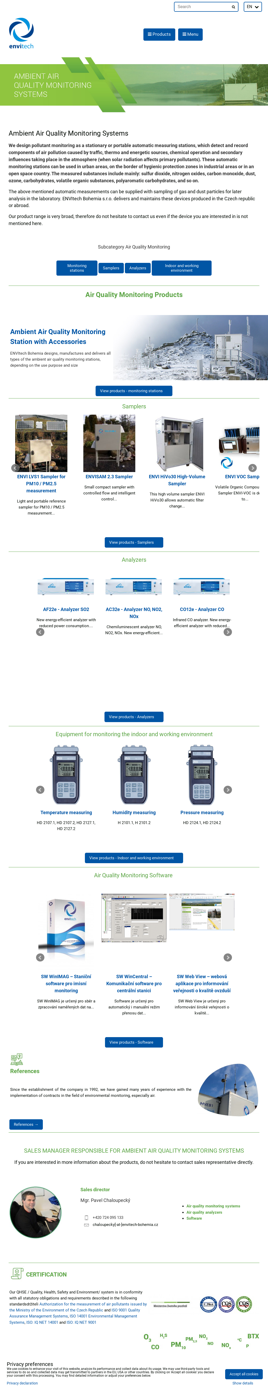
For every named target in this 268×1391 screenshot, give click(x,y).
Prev (15, 468)
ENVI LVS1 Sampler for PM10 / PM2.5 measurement (41, 483)
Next (252, 468)
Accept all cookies (244, 1374)
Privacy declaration (22, 1383)
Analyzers (137, 268)
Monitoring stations (76, 268)
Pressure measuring (202, 812)
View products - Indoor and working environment (134, 858)
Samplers (111, 268)
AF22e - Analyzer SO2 (66, 609)
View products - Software (133, 1042)
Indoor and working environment (182, 268)
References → (26, 1124)
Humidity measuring (134, 812)
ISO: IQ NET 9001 (81, 1322)
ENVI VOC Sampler (245, 476)
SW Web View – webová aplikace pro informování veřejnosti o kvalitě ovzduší (202, 983)
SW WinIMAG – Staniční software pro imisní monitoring (66, 983)
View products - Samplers (134, 542)
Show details (242, 1383)
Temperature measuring (66, 812)
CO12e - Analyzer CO (202, 609)
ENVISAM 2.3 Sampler (109, 476)
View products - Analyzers (134, 717)
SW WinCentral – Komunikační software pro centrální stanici (134, 983)
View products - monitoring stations (134, 391)
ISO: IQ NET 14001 (42, 1322)
